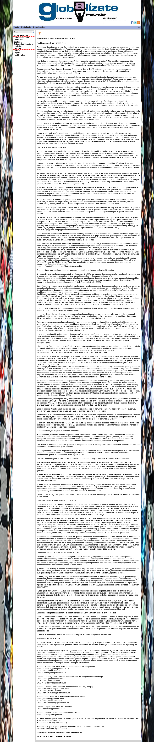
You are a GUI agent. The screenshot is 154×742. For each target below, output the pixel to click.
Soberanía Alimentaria (23, 44)
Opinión (17, 48)
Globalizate (26, 27)
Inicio (16, 27)
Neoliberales (19, 55)
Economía (18, 40)
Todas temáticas (21, 35)
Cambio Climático (21, 38)
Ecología (17, 42)
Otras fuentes (39, 27)
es (139, 27)
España (17, 53)
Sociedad (18, 46)
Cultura (17, 51)
